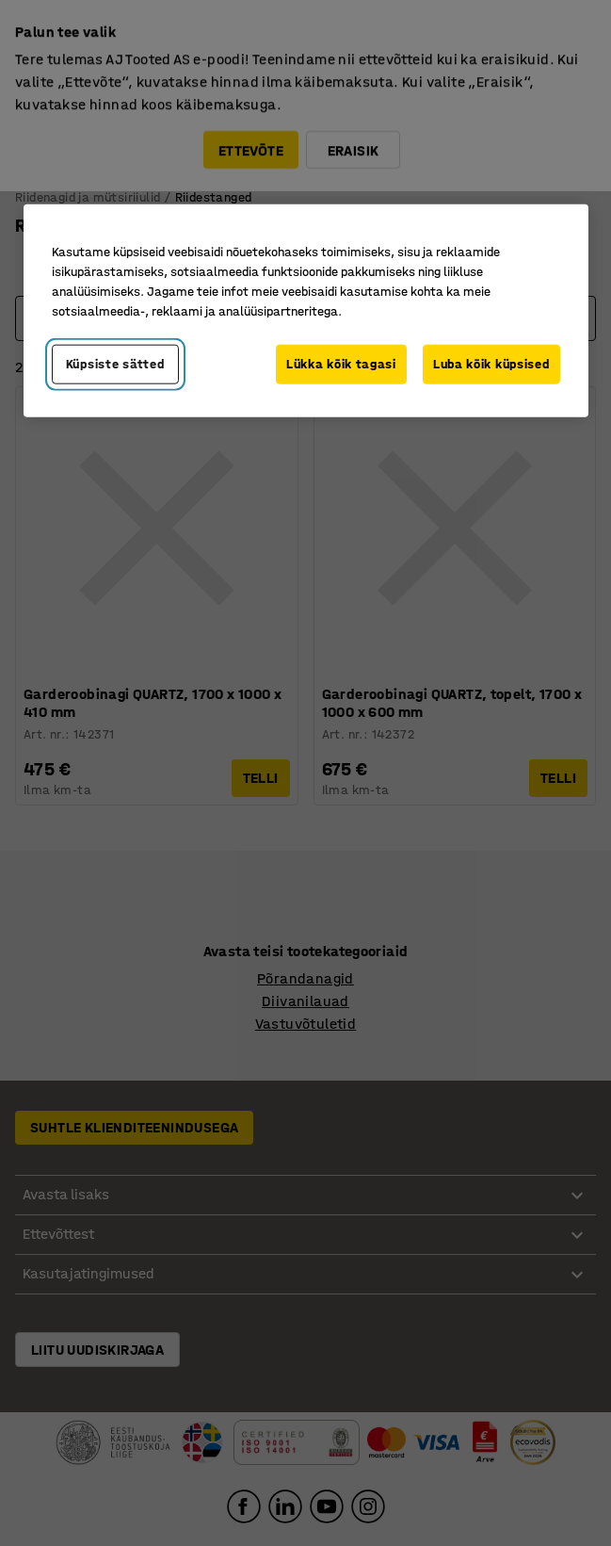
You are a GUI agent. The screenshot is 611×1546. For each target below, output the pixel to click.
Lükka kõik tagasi (341, 364)
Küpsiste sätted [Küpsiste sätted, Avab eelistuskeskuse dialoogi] (115, 364)
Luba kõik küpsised (491, 364)
